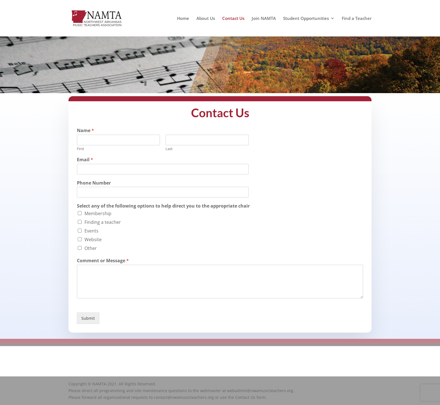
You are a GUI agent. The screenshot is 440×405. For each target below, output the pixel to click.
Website (93, 240)
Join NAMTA (264, 18)
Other (90, 249)
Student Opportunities (306, 18)
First (80, 149)
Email (85, 160)
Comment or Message (103, 261)
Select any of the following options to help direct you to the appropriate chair (163, 207)
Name (85, 131)
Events (91, 232)
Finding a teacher (102, 223)
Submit (88, 319)
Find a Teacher (357, 18)
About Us (205, 18)
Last (169, 149)
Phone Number (94, 184)
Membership (97, 214)
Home (183, 18)
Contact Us (233, 18)
